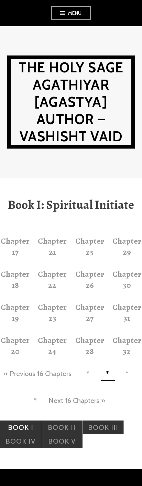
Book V (62, 441)
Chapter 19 (15, 313)
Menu (75, 13)
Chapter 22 (52, 280)
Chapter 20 (15, 346)
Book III (103, 427)
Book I (20, 427)
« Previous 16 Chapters (38, 373)
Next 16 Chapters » (76, 400)
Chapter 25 (89, 246)
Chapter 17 (15, 246)
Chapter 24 (52, 346)
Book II (62, 427)
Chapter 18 (15, 280)
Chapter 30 (126, 280)
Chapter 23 (52, 313)
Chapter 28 (89, 346)
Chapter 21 (52, 246)
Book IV (20, 441)
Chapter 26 (89, 280)
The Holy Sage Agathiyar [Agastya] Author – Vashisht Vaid (71, 102)
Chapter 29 (126, 246)
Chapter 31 (126, 313)
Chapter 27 (89, 313)
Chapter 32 (126, 346)
